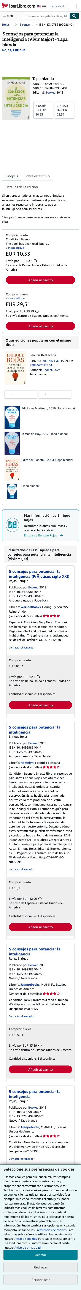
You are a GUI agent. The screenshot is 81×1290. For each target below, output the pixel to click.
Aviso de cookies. (25, 1238)
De (43, 110)
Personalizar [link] (41, 1280)
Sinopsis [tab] (11, 176)
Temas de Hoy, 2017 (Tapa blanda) (44, 434)
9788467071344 (41, 365)
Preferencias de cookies (51, 1230)
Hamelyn (27, 762)
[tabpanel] (38, 208)
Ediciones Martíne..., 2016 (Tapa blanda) (48, 408)
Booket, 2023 (51, 370)
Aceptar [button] (40, 1255)
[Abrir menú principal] (9, 16)
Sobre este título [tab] (37, 176)
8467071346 (52, 361)
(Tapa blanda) (30, 486)
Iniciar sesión (58, 6)
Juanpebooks (30, 984)
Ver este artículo (15, 247)
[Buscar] (74, 16)
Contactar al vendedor (21, 647)
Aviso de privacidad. (27, 1247)
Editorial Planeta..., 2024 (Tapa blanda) (47, 460)
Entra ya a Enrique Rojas (44, 535)
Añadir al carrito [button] (40, 280)
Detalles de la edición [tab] (21, 187)
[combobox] (46, 16)
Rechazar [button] (40, 1267)
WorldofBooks (31, 607)
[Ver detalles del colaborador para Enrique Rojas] (14, 50)
